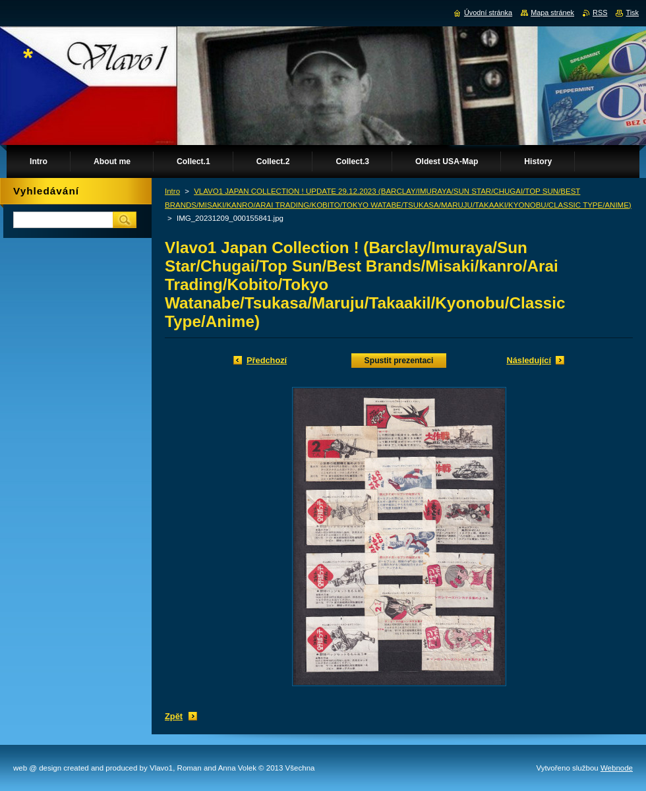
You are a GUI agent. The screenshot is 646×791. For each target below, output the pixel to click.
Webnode (617, 768)
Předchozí (267, 360)
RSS (600, 12)
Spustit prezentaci (399, 360)
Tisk (632, 12)
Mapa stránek (552, 12)
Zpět (174, 716)
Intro (172, 191)
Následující (528, 360)
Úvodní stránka (488, 12)
